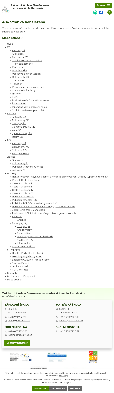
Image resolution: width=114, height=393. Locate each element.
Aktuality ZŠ (18, 50)
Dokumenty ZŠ (20, 77)
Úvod (10, 44)
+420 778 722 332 (69, 331)
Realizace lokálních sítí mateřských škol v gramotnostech (44, 213)
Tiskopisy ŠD (19, 123)
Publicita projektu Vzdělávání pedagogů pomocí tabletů (43, 206)
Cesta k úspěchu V (22, 193)
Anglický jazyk (25, 230)
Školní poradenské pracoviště (28, 110)
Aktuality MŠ (19, 143)
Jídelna (11, 156)
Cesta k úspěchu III (22, 186)
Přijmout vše (40, 388)
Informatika (23, 243)
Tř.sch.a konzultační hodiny (27, 60)
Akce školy (18, 54)
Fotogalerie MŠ (20, 153)
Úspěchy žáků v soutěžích (26, 73)
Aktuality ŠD (19, 117)
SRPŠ (15, 97)
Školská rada (19, 103)
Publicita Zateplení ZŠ (24, 200)
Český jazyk (23, 226)
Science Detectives (22, 263)
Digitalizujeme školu (23, 246)
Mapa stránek (14, 279)
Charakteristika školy (23, 90)
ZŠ (8, 47)
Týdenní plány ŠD (22, 133)
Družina (11, 113)
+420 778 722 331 (69, 317)
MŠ (9, 140)
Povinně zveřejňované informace (30, 100)
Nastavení (75, 388)
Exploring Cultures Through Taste (31, 259)
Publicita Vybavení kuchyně (27, 166)
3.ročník (21, 220)
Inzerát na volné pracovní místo (29, 107)
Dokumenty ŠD (20, 120)
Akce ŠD (16, 130)
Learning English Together (27, 256)
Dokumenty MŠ (20, 147)
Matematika (24, 233)
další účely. (63, 376)
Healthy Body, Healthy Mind (27, 253)
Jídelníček (17, 160)
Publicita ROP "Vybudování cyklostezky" (34, 203)
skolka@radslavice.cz (71, 320)
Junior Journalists (22, 266)
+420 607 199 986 (17, 331)
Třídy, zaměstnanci (22, 63)
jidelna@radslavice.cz (20, 335)
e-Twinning (13, 249)
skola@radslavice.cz (19, 320)
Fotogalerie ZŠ (20, 57)
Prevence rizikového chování (28, 87)
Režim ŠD (17, 137)
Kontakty (12, 273)
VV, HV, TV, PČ (25, 240)
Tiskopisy (17, 83)
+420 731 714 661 (17, 317)
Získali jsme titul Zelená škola (28, 210)
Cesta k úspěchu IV (22, 190)
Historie (16, 93)
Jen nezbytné (58, 388)
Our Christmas (20, 269)
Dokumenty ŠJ (20, 163)
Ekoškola (17, 216)
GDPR (20, 80)
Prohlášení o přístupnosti (21, 276)
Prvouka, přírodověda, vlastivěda (35, 236)
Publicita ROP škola (23, 196)
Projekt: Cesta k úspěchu (26, 180)
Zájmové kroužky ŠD (23, 127)
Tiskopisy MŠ (19, 150)
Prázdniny (17, 67)
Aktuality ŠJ (18, 170)
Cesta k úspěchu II (22, 183)
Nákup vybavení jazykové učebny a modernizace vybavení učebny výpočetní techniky (60, 176)
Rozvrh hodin (19, 70)
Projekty (11, 173)
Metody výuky (20, 223)
